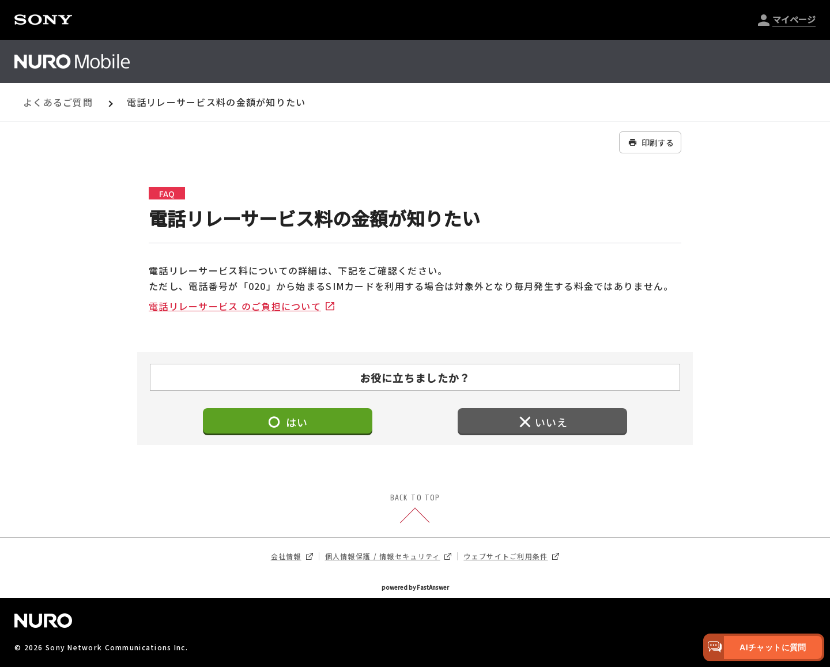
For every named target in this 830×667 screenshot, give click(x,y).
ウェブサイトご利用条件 (511, 556)
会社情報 (292, 556)
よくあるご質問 (58, 102)
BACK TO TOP (415, 509)
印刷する (650, 142)
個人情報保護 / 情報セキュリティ (388, 556)
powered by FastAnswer (415, 587)
